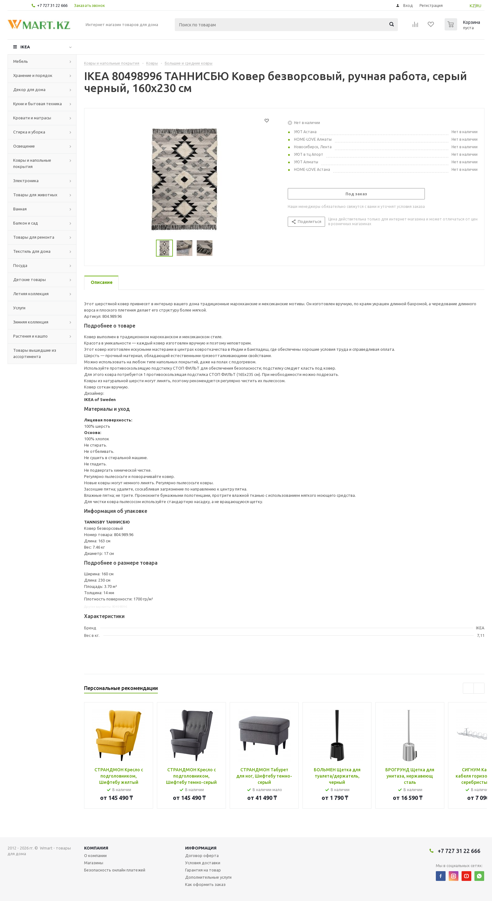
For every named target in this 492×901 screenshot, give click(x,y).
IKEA (25, 47)
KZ (472, 5)
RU (478, 5)
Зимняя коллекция (30, 322)
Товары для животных (35, 195)
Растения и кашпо (30, 336)
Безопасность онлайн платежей (114, 870)
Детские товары (29, 279)
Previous (468, 688)
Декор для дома (29, 89)
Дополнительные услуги (208, 877)
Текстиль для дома (32, 251)
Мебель (20, 61)
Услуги (19, 308)
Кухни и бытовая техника (37, 103)
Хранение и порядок (32, 75)
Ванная (20, 209)
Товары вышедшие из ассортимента (34, 353)
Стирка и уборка (29, 132)
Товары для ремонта (33, 237)
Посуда (20, 265)
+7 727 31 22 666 (52, 5)
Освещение (24, 146)
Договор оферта (202, 855)
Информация (201, 848)
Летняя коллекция (31, 293)
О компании (95, 855)
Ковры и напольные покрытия (32, 163)
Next (479, 688)
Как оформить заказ (205, 884)
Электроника (26, 180)
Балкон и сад (25, 223)
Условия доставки (202, 862)
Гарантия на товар (203, 870)
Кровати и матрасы (32, 118)
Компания (96, 848)
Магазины (93, 862)
